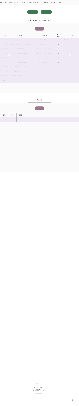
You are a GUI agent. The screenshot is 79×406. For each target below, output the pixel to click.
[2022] (39, 29)
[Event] (32, 12)
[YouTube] (41, 387)
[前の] (9, 56)
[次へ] (70, 56)
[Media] (46, 12)
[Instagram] (38, 387)
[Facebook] (35, 387)
